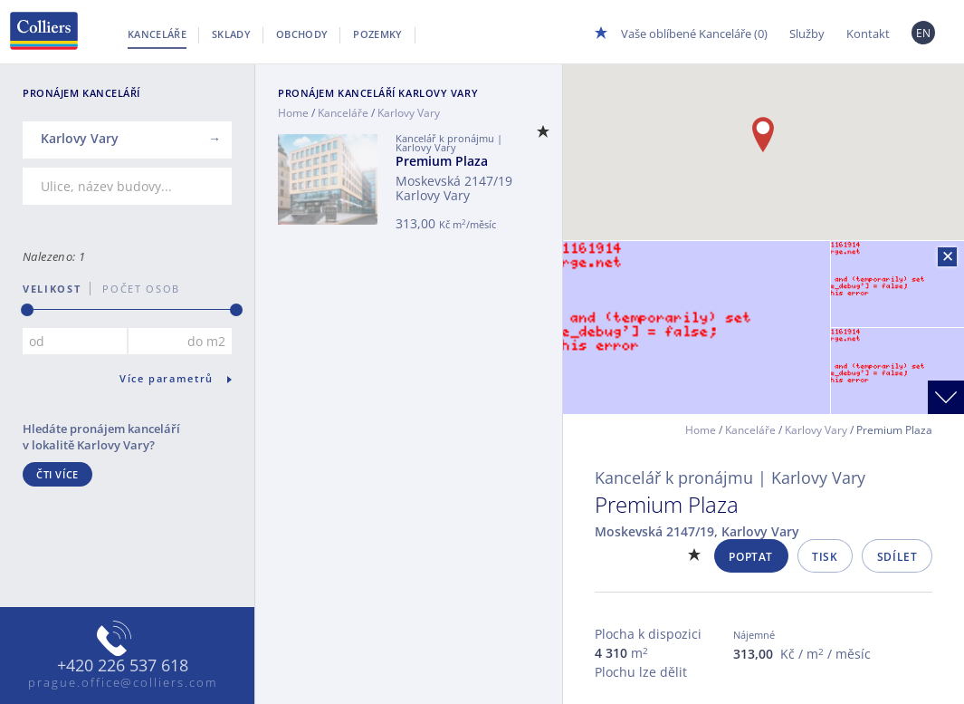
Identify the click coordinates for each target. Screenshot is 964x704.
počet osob (135, 288)
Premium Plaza (442, 160)
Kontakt (868, 33)
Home (293, 113)
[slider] (27, 310)
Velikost (52, 288)
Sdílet (897, 556)
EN (923, 33)
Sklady (231, 34)
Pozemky (377, 34)
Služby (807, 33)
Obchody (302, 34)
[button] (763, 134)
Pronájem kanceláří (378, 93)
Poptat (751, 556)
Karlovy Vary (816, 430)
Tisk (824, 556)
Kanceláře (157, 34)
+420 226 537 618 (122, 666)
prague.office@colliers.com (122, 682)
